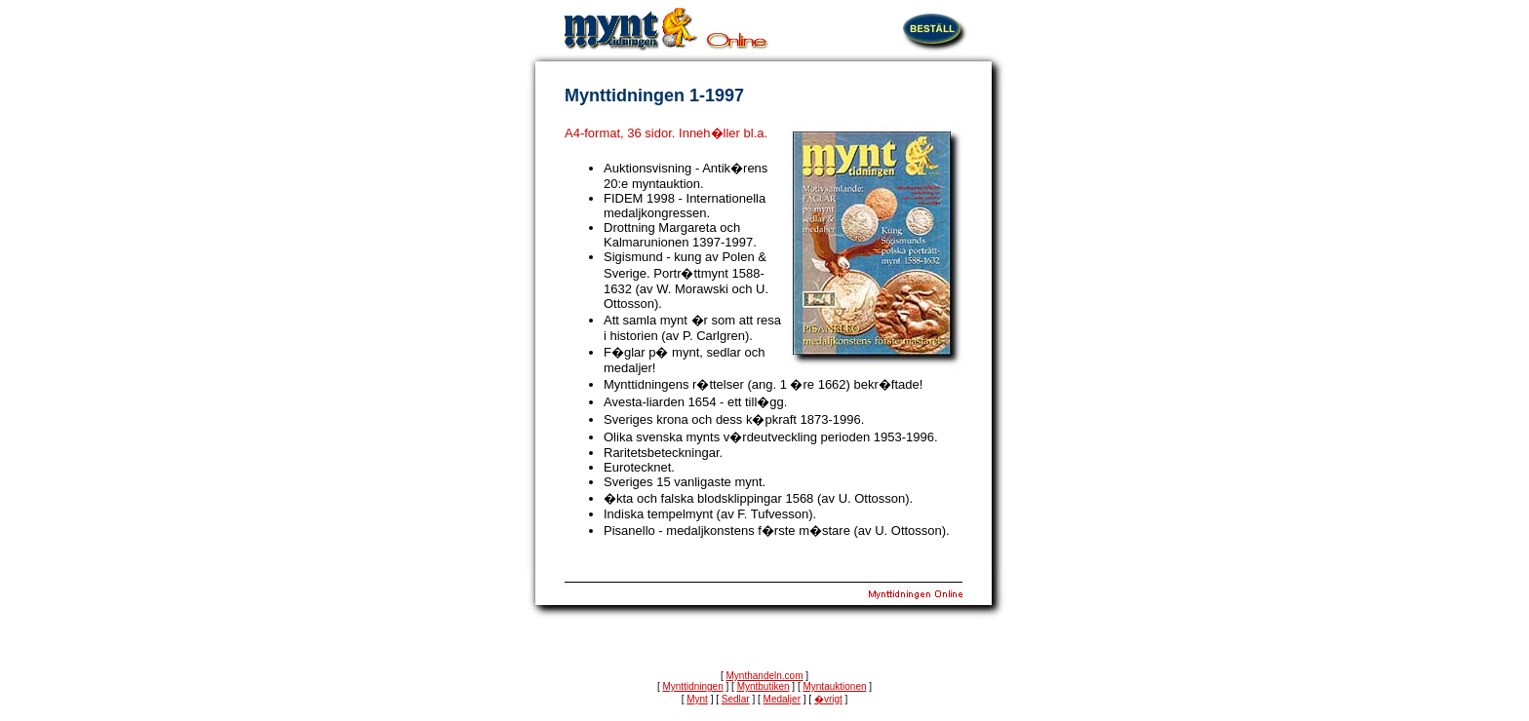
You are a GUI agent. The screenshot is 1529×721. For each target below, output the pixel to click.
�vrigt (828, 699)
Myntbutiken (763, 686)
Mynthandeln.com (765, 675)
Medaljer (782, 699)
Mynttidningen (692, 686)
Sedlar (736, 699)
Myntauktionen (834, 686)
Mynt (697, 699)
